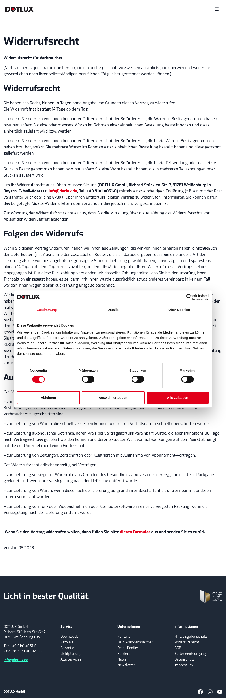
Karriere (123, 653)
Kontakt (123, 636)
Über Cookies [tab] (179, 310)
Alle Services (70, 659)
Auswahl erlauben (113, 397)
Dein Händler (127, 648)
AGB (177, 648)
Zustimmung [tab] (47, 310)
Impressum (183, 665)
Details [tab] (113, 310)
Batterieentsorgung (190, 653)
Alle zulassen (177, 397)
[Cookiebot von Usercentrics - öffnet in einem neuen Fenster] (189, 297)
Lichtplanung (70, 653)
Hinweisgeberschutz (190, 636)
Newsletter (126, 665)
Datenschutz (184, 659)
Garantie (67, 648)
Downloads (69, 636)
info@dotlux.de (16, 660)
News (121, 659)
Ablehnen (48, 397)
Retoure (66, 642)
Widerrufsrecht (186, 642)
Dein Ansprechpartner (135, 642)
